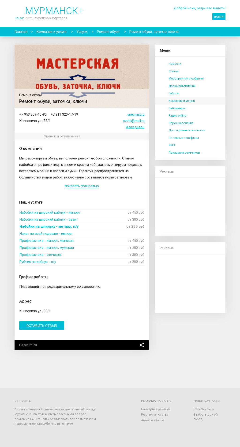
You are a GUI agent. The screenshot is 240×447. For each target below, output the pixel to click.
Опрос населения (181, 123)
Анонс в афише (152, 420)
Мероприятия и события (186, 78)
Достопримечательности (187, 130)
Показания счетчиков (184, 152)
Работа (174, 93)
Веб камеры (177, 108)
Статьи (174, 71)
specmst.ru (136, 114)
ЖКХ (172, 145)
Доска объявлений (182, 86)
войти (219, 16)
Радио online (177, 115)
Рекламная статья (154, 414)
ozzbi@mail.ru (134, 121)
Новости (175, 63)
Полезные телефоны (184, 138)
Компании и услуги (182, 100)
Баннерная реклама (156, 409)
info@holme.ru (204, 409)
